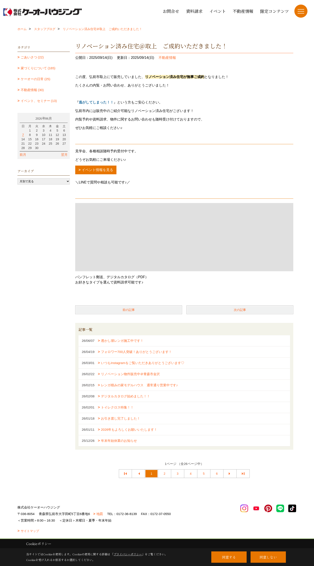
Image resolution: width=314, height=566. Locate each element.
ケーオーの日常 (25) (35, 79)
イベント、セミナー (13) (39, 101)
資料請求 (194, 11)
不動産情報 (243, 11)
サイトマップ (30, 531)
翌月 (64, 154)
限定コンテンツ (274, 11)
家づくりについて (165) (38, 68)
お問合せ (171, 11)
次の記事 (240, 310)
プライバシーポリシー (128, 554)
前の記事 (129, 310)
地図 (99, 514)
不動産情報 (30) (32, 90)
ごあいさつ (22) (32, 57)
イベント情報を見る (97, 170)
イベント (217, 11)
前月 (23, 154)
